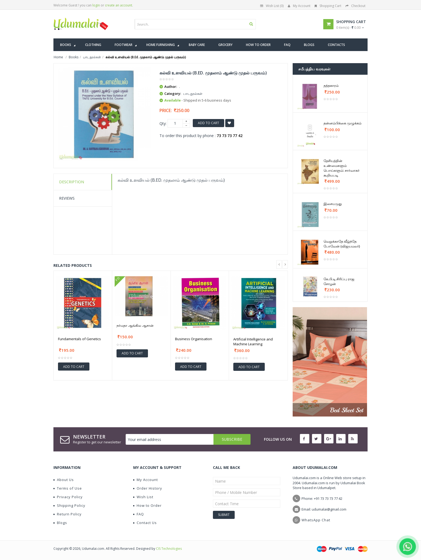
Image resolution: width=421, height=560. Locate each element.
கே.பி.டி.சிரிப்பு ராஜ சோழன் (339, 281)
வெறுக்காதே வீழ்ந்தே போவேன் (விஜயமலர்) (342, 244)
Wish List (143, 496)
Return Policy (67, 514)
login (96, 5)
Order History (147, 488)
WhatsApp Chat (316, 520)
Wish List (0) (272, 5)
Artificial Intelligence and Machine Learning (253, 341)
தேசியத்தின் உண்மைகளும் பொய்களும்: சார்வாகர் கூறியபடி (342, 168)
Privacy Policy (68, 496)
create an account (118, 5)
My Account (299, 5)
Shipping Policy (69, 505)
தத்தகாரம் (331, 85)
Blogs (60, 522)
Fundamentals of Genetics (79, 338)
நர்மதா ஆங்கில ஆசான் (135, 325)
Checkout (355, 5)
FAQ (138, 514)
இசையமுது (333, 203)
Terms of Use (67, 488)
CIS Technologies (169, 548)
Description (71, 181)
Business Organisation (193, 338)
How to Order (147, 505)
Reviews (67, 198)
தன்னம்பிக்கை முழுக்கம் (342, 123)
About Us (63, 479)
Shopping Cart (328, 5)
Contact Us (145, 522)
